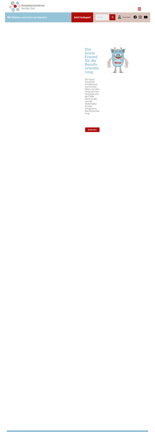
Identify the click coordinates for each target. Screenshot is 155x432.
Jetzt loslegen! (82, 17)
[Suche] (112, 17)
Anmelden (126, 17)
